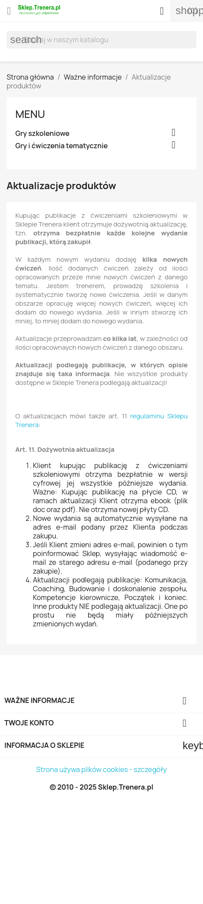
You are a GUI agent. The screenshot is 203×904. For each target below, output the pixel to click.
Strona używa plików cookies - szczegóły (101, 769)
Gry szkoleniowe (42, 133)
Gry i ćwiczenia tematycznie (61, 145)
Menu (30, 113)
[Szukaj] (101, 39)
